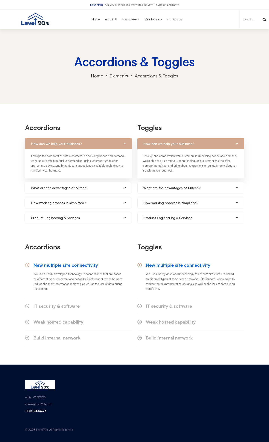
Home (97, 76)
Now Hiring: (97, 4)
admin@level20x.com (38, 404)
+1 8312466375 (35, 411)
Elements (119, 76)
